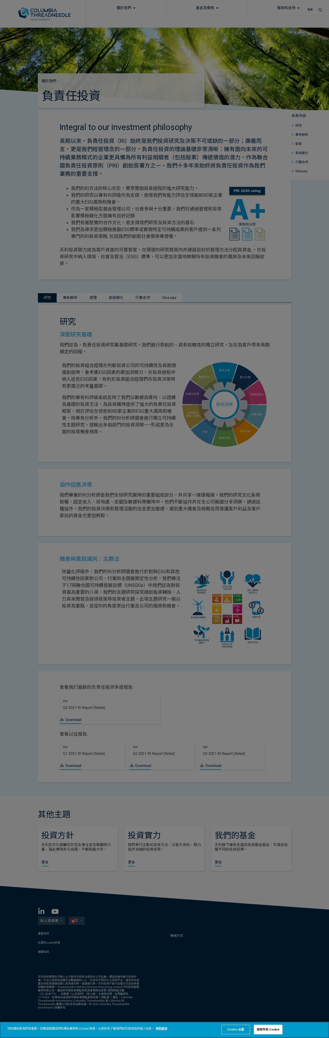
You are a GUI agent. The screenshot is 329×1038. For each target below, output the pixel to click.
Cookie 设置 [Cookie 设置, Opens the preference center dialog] (235, 1029)
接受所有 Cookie (268, 1029)
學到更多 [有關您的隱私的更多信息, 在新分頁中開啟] (162, 1028)
